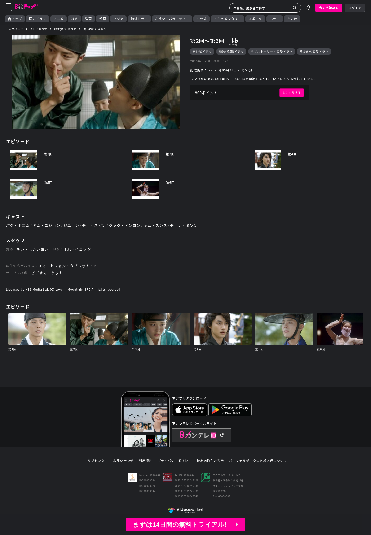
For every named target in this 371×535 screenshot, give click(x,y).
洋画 (88, 19)
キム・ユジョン (47, 225)
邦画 (102, 19)
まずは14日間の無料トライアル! (185, 524)
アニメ (58, 19)
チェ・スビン (94, 225)
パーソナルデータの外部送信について (258, 460)
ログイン (355, 7)
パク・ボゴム (18, 225)
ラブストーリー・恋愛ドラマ (272, 51)
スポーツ (255, 19)
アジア (118, 19)
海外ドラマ (139, 19)
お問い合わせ (123, 460)
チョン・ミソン (184, 225)
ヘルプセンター (96, 460)
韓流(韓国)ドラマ (231, 51)
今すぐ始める (329, 7)
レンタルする (292, 92)
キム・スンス (155, 225)
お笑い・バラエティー (172, 19)
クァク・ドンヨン (125, 225)
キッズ (201, 19)
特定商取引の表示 (210, 460)
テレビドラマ (202, 51)
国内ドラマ (37, 19)
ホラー (274, 19)
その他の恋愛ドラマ (314, 51)
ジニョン (71, 225)
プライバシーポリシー (175, 460)
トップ (15, 19)
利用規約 (145, 460)
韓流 (74, 19)
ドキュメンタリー (227, 19)
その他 (292, 19)
